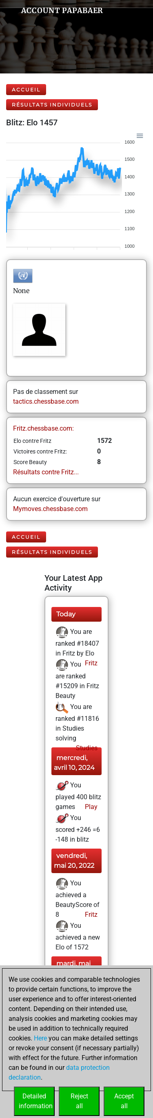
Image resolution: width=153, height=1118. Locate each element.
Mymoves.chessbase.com (50, 509)
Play (90, 807)
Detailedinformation (36, 1101)
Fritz (90, 663)
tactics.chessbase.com (46, 401)
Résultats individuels (52, 105)
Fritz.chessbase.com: (43, 428)
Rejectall (79, 1101)
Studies (86, 748)
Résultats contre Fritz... (46, 472)
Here (40, 1038)
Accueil (26, 90)
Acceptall (124, 1101)
